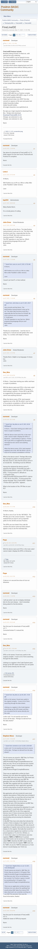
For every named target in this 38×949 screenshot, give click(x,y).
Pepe (5, 540)
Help (11, 944)
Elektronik (28, 945)
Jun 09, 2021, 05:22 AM (9, 622)
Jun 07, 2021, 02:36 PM (9, 375)
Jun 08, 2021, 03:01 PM (9, 576)
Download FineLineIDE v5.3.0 (12, 115)
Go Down (4, 35)
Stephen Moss (8, 736)
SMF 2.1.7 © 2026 (11, 945)
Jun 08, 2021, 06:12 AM (9, 419)
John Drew (7, 222)
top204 (5, 200)
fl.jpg (6, 559)
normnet (6, 40)
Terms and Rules (18, 944)
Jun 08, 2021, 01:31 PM (9, 506)
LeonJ (5, 172)
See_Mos (6, 372)
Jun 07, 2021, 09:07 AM (9, 225)
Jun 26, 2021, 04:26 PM (9, 910)
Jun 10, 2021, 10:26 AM (9, 739)
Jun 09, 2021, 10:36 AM (11, 648)
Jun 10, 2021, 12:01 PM (9, 861)
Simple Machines (21, 945)
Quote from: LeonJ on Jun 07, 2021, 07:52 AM (18, 264)
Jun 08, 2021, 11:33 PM (9, 596)
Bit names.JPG (9, 673)
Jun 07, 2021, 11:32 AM (9, 259)
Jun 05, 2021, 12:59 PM (9, 148)
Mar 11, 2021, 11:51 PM (11, 43)
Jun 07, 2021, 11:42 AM (9, 298)
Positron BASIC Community (10, 8)
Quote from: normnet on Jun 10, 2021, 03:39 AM (19, 745)
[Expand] (8, 426)
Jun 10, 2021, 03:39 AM (9, 690)
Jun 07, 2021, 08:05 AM (9, 203)
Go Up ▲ (25, 944)
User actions (32, 35)
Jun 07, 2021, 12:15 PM (9, 353)
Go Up (3, 932)
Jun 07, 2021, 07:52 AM (9, 174)
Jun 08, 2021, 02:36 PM (11, 543)
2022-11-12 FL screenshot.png (13, 131)
